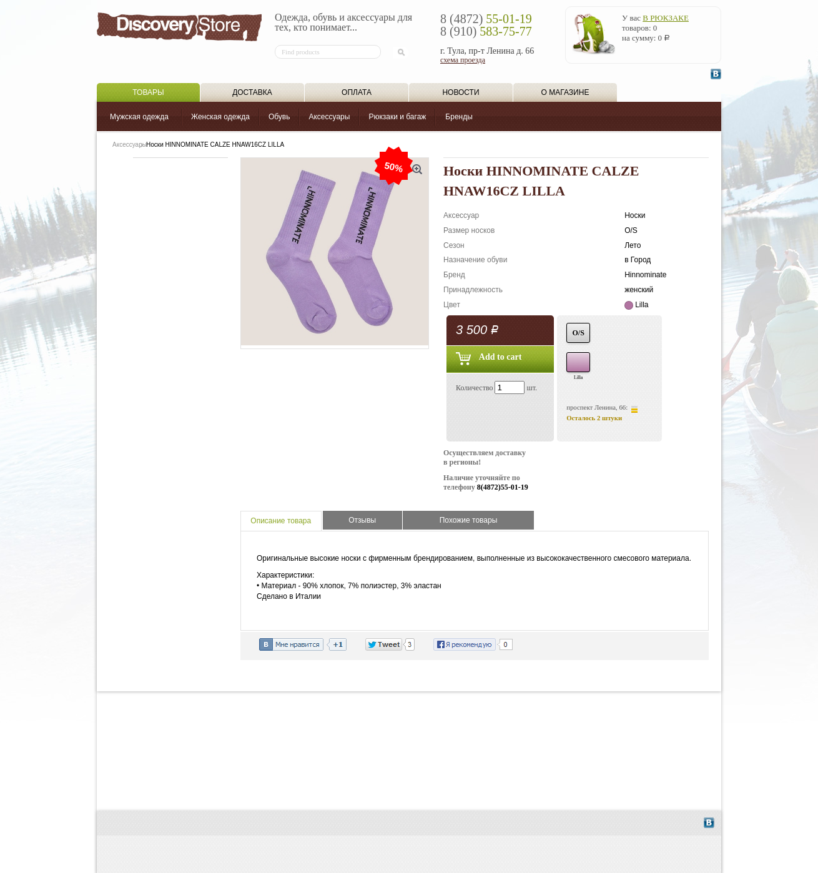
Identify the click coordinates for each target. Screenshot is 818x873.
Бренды (458, 116)
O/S (578, 332)
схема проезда (462, 60)
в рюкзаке (666, 17)
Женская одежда (220, 116)
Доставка (252, 92)
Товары (148, 92)
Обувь (279, 116)
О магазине (565, 92)
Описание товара (280, 520)
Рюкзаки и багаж (397, 116)
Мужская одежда (139, 116)
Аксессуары (329, 116)
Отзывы (362, 520)
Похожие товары (469, 520)
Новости (460, 92)
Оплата (357, 92)
